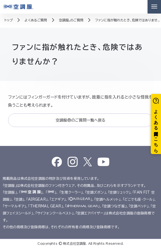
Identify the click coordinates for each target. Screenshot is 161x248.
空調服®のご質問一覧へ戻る (80, 120)
